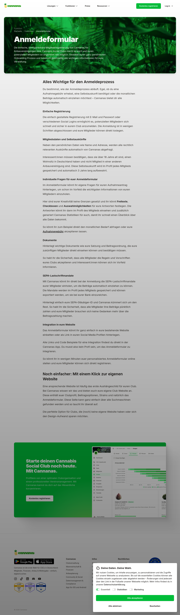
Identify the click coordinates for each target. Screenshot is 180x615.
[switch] (98, 589)
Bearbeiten (155, 606)
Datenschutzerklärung (114, 584)
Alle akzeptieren (135, 598)
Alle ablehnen (115, 606)
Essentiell (105, 589)
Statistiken (122, 589)
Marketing (139, 589)
